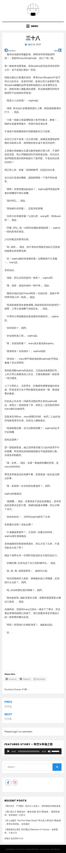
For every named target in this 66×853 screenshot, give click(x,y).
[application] (33, 751)
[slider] (29, 751)
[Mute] (49, 751)
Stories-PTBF (20, 689)
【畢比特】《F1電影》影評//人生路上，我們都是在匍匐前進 (32, 806)
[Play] (8, 751)
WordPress (55, 849)
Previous (12, 51)
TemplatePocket (32, 849)
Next (56, 51)
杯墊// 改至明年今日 (13, 838)
